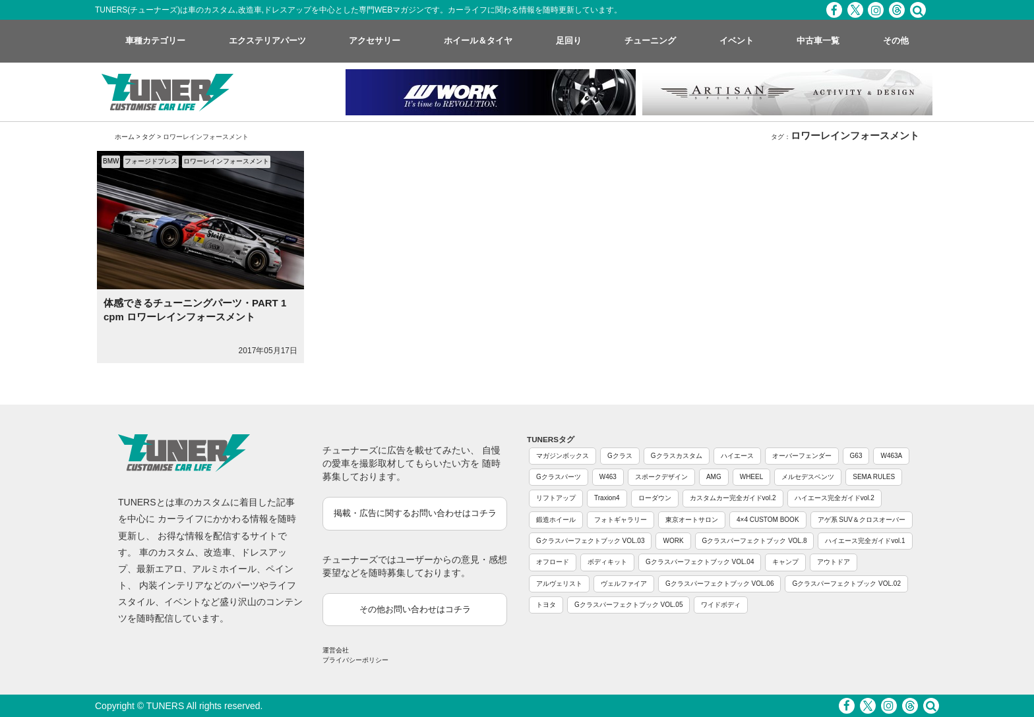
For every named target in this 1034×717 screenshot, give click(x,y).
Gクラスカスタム (676, 455)
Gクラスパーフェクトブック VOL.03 (590, 540)
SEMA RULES (874, 476)
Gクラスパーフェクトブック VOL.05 (628, 604)
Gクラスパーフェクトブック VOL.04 (700, 561)
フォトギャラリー (620, 519)
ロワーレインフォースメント (226, 161)
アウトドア (833, 561)
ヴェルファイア (624, 583)
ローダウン (654, 498)
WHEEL (752, 476)
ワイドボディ (721, 604)
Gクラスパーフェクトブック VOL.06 (719, 583)
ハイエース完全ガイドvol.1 (865, 540)
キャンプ (785, 561)
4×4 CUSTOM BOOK (768, 519)
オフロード (552, 561)
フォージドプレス (151, 161)
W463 (608, 476)
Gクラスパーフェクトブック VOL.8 (754, 540)
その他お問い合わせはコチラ (415, 609)
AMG (713, 476)
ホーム (125, 136)
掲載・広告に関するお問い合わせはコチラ (415, 513)
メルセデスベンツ (807, 476)
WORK (673, 540)
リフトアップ (556, 498)
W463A (891, 455)
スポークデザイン (661, 476)
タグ (148, 136)
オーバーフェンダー (802, 455)
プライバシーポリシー (355, 660)
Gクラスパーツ (558, 476)
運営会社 (335, 650)
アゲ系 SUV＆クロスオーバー (861, 519)
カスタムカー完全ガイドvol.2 (733, 498)
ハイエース (737, 455)
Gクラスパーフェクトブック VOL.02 (846, 583)
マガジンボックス (562, 455)
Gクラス (619, 455)
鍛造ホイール (556, 519)
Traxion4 (607, 498)
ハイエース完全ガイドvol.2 (834, 498)
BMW (111, 161)
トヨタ (546, 604)
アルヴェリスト (559, 583)
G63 (856, 455)
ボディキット (607, 561)
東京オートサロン (691, 519)
